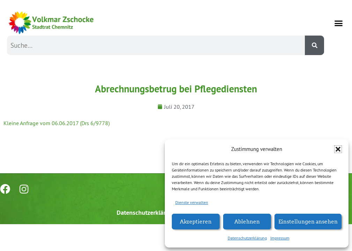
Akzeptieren (196, 221)
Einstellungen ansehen (308, 221)
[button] (338, 149)
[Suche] (314, 45)
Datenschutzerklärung (247, 238)
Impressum (279, 238)
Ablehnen (247, 221)
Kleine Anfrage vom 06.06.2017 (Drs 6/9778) (56, 123)
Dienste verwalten (191, 202)
